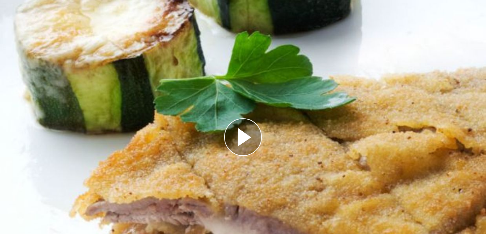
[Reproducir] (243, 137)
